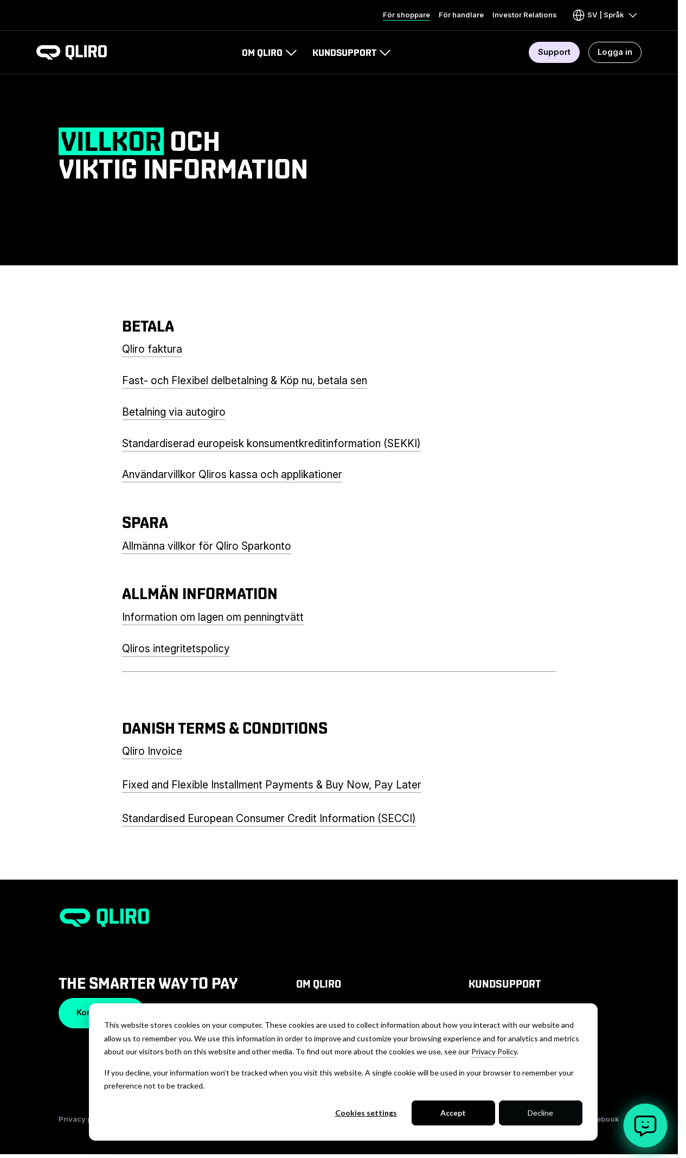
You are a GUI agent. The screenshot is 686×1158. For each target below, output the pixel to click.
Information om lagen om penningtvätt (213, 616)
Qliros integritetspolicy (176, 648)
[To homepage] (71, 52)
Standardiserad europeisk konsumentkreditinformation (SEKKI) (271, 443)
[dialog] (343, 1072)
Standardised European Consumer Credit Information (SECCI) (269, 818)
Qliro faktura (152, 348)
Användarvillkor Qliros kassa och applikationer (232, 474)
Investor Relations (524, 14)
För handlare (461, 14)
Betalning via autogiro (174, 411)
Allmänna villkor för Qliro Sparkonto (206, 545)
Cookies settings (366, 1112)
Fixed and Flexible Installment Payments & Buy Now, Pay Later (271, 784)
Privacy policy (84, 1119)
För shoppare (406, 14)
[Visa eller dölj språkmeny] (606, 15)
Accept (453, 1112)
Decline (540, 1112)
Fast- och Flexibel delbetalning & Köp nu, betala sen (244, 380)
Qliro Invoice (152, 751)
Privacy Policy (494, 1051)
